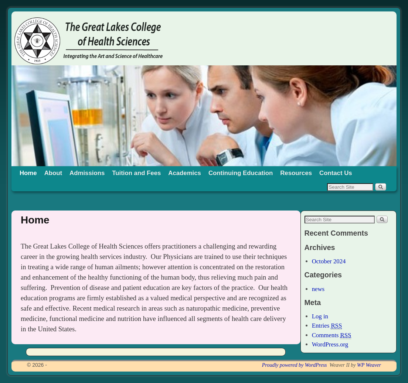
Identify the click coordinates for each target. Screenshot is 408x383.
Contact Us (335, 173)
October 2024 (329, 261)
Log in (320, 316)
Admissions (87, 173)
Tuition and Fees (136, 173)
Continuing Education (240, 173)
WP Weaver (369, 365)
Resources (296, 173)
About (53, 173)
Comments (331, 335)
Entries (327, 325)
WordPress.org (330, 344)
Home (28, 173)
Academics (184, 173)
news (318, 289)
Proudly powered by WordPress (294, 365)
